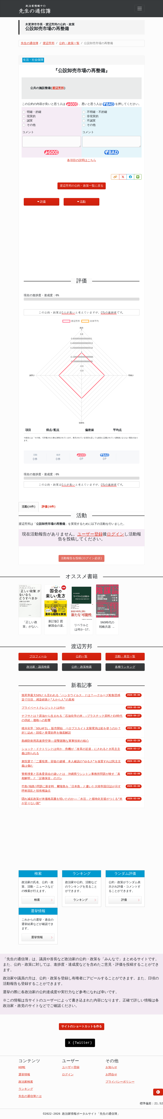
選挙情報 (42, 937)
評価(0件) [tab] (49, 507)
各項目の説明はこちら (81, 160)
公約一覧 (81, 656)
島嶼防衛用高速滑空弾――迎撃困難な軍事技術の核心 (55, 741)
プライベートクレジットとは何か (43, 708)
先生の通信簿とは (30, 1096)
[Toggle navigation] (140, 8)
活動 (81, 201)
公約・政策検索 (81, 667)
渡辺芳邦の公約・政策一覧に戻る (81, 186)
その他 (31, 125)
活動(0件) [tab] (29, 507)
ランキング (84, 900)
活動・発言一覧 (125, 656)
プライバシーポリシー (120, 1082)
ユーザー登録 (90, 534)
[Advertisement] (82, 243)
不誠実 (91, 120)
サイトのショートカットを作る (81, 1026)
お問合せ (111, 1074)
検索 (43, 900)
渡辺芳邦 (58, 88)
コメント (28, 132)
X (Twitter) (80, 1043)
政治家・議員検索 (38, 667)
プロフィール (38, 656)
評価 (41, 201)
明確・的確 (34, 112)
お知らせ (111, 1067)
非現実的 (92, 116)
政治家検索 (25, 1082)
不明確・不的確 (97, 112)
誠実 (30, 120)
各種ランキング (125, 667)
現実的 (31, 116)
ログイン (115, 534)
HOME (21, 1067)
